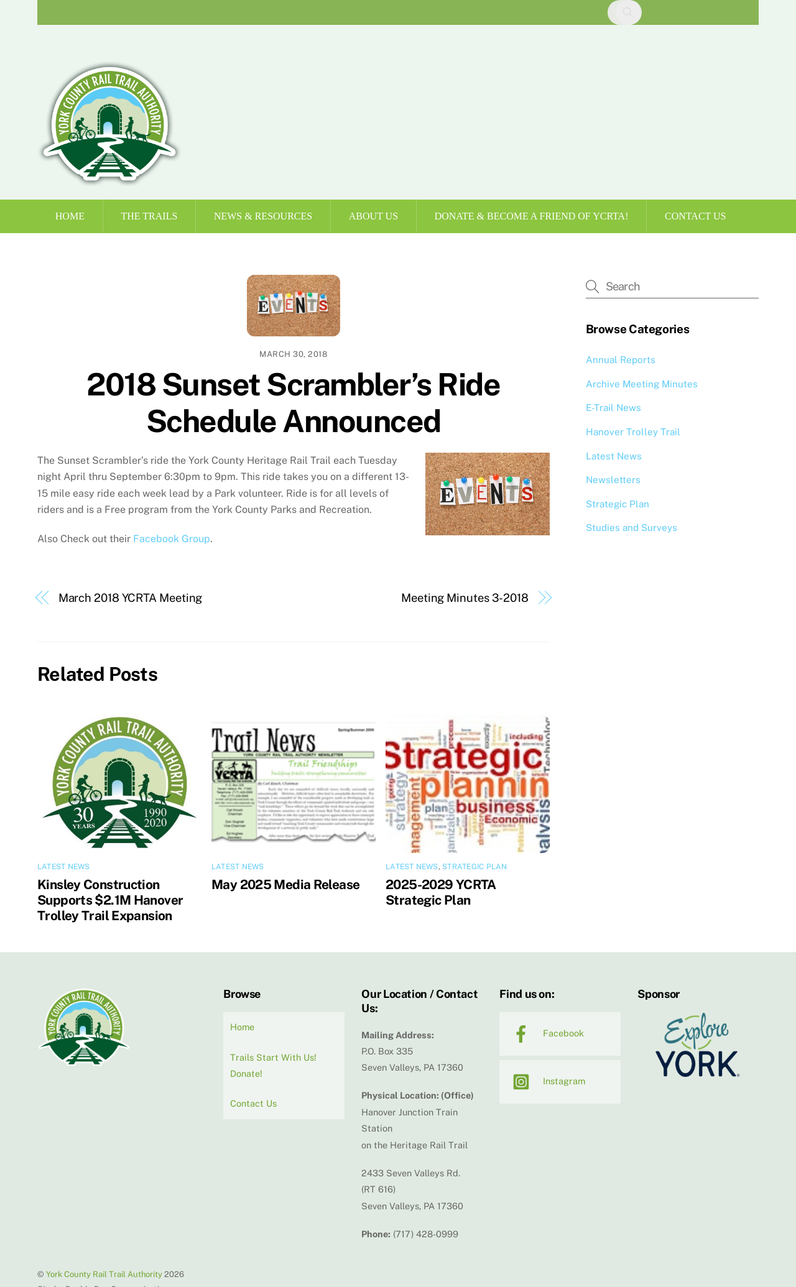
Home (70, 216)
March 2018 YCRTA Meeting (130, 597)
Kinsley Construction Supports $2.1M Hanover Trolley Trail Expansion (110, 900)
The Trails (149, 216)
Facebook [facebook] (545, 1033)
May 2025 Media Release (285, 884)
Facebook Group (171, 539)
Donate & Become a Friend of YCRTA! (532, 216)
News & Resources (263, 216)
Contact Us (695, 216)
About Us (373, 216)
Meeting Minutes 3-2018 (465, 597)
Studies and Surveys (631, 527)
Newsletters (613, 479)
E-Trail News (613, 407)
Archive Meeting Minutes (642, 384)
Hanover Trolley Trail (633, 432)
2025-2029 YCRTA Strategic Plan (441, 892)
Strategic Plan (474, 866)
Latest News (63, 866)
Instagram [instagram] (545, 1081)
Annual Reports (620, 359)
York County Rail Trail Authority (104, 1274)
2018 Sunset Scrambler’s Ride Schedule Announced (293, 403)
